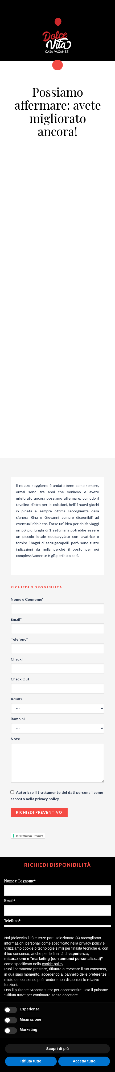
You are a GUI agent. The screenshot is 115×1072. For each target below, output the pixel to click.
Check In (18, 659)
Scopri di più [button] (57, 1049)
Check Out (20, 679)
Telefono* (19, 639)
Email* (16, 619)
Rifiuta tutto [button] (31, 1061)
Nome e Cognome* (27, 599)
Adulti (16, 699)
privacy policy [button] (90, 943)
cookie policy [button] (52, 964)
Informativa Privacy (29, 835)
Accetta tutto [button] (84, 1061)
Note (15, 738)
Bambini (18, 719)
